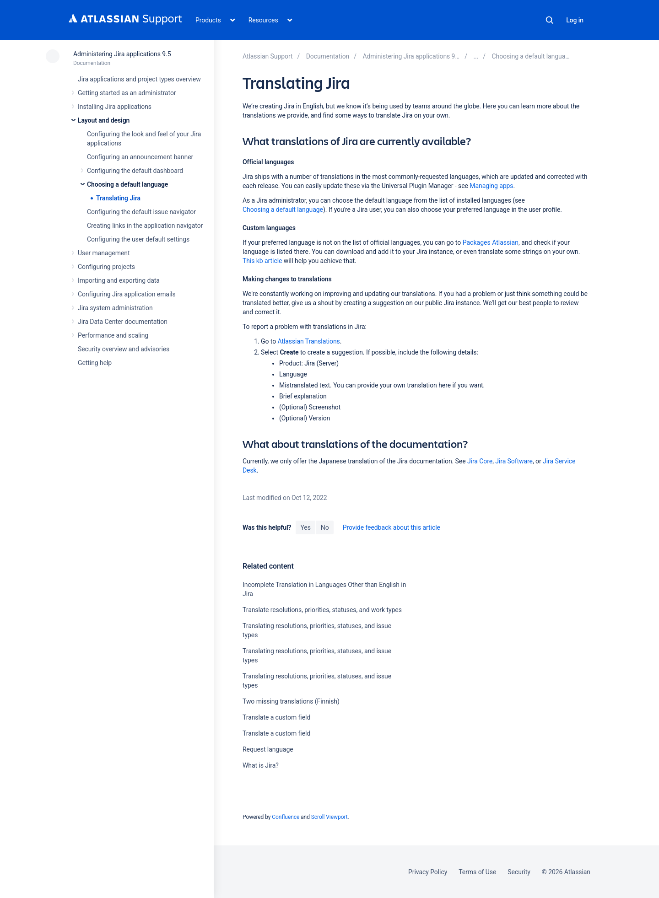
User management (104, 253)
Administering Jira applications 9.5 (122, 54)
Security (519, 872)
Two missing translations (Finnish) (291, 701)
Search (549, 20)
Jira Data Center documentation (122, 321)
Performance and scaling (113, 335)
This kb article (262, 260)
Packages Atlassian (491, 242)
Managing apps (491, 185)
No (325, 527)
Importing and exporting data (119, 280)
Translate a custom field (276, 717)
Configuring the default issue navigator (141, 211)
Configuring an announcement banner (140, 157)
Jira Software (514, 461)
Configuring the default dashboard (135, 170)
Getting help (95, 362)
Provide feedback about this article (391, 527)
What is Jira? (261, 765)
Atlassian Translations (308, 341)
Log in (574, 20)
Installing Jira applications (114, 106)
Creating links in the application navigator (145, 225)
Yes (305, 527)
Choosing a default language (127, 184)
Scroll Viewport (329, 817)
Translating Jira (118, 198)
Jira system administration (115, 308)
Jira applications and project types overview (139, 79)
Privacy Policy (427, 872)
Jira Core (479, 461)
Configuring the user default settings (138, 239)
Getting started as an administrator (127, 93)
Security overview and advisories (123, 349)
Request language (268, 749)
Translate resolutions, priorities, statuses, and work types (322, 609)
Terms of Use (477, 872)
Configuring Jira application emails (127, 294)
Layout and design (104, 120)
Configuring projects (106, 266)
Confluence (285, 817)
